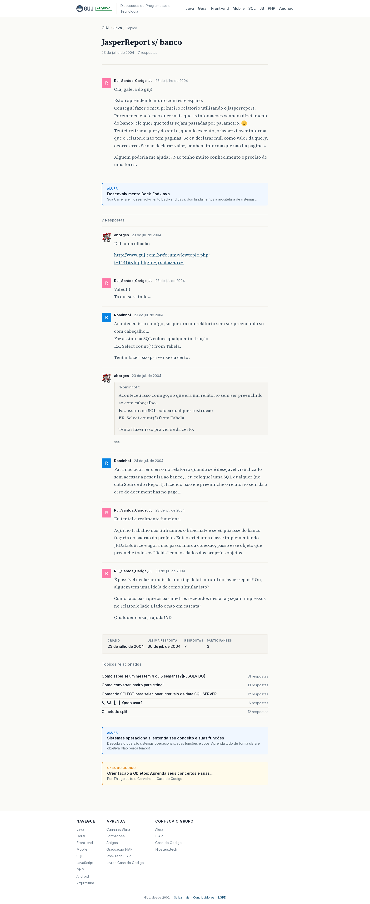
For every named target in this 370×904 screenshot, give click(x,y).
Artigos (112, 843)
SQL (252, 8)
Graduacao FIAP (119, 849)
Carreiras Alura (118, 829)
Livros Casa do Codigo (125, 863)
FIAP (159, 836)
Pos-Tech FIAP (118, 856)
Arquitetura (85, 883)
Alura (159, 829)
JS (262, 8)
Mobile (239, 8)
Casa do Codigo (168, 843)
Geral (202, 8)
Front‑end (220, 8)
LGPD (222, 897)
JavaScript (84, 863)
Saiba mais (182, 897)
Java (189, 8)
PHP (271, 8)
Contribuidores (204, 897)
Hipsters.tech (166, 849)
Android (286, 8)
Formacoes (115, 836)
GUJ (105, 28)
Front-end (84, 843)
